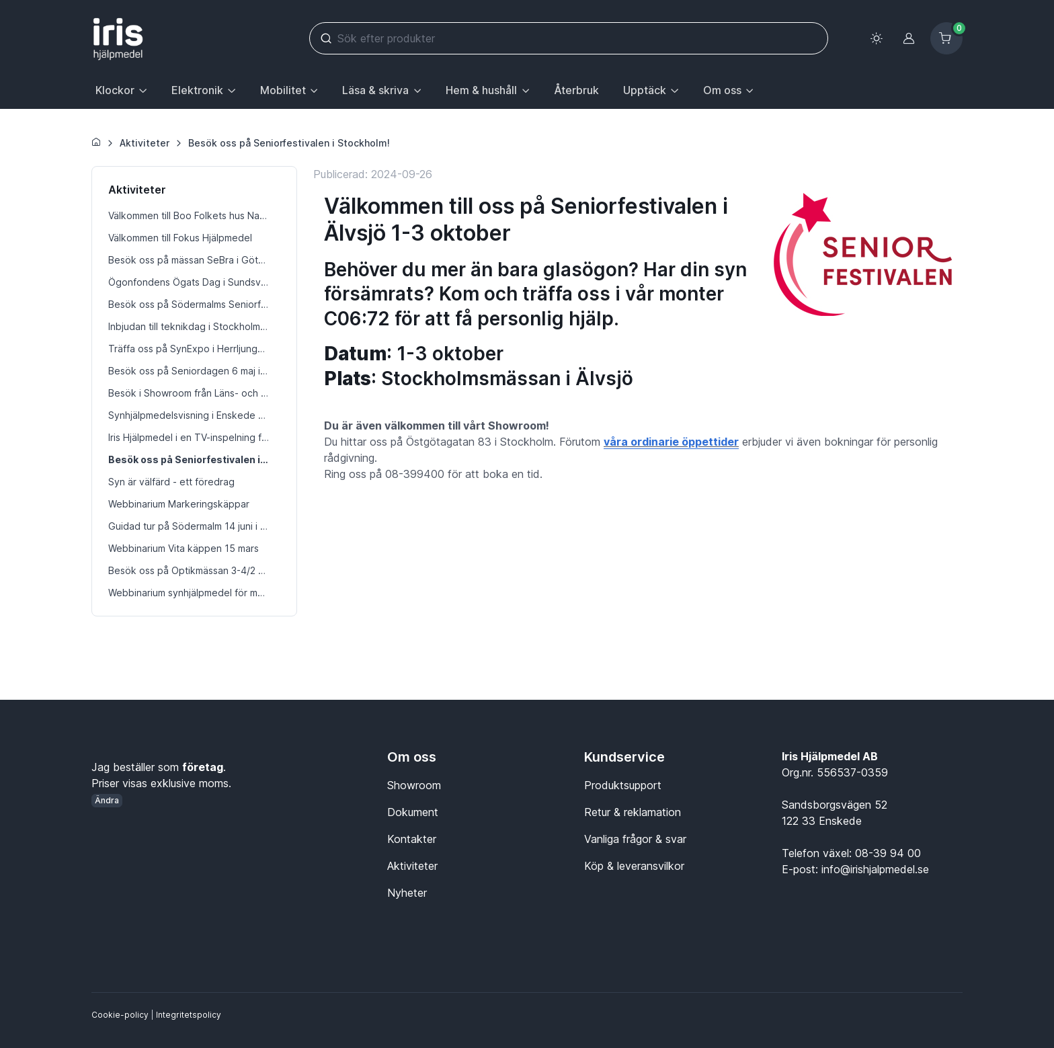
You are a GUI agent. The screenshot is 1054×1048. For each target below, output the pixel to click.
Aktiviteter (144, 143)
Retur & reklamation (632, 812)
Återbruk (576, 90)
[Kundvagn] (946, 38)
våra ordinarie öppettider (671, 441)
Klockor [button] (114, 90)
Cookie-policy (120, 1015)
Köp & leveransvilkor (634, 866)
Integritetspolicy (188, 1015)
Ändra (107, 800)
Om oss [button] (722, 90)
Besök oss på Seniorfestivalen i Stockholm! (289, 143)
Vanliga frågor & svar (635, 839)
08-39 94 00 (888, 853)
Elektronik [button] (197, 90)
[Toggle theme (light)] (876, 38)
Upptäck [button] (644, 90)
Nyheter (407, 892)
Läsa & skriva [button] (375, 90)
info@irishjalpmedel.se (875, 869)
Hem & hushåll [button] (481, 90)
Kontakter (411, 839)
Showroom (414, 785)
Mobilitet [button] (283, 90)
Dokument (412, 812)
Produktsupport (622, 785)
